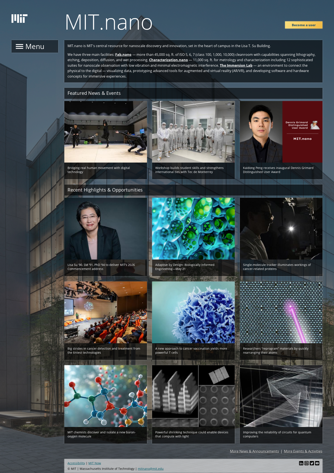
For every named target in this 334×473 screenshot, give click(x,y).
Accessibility (76, 463)
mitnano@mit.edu (151, 469)
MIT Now (94, 463)
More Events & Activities (303, 451)
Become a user (304, 25)
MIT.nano (108, 21)
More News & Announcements (254, 451)
